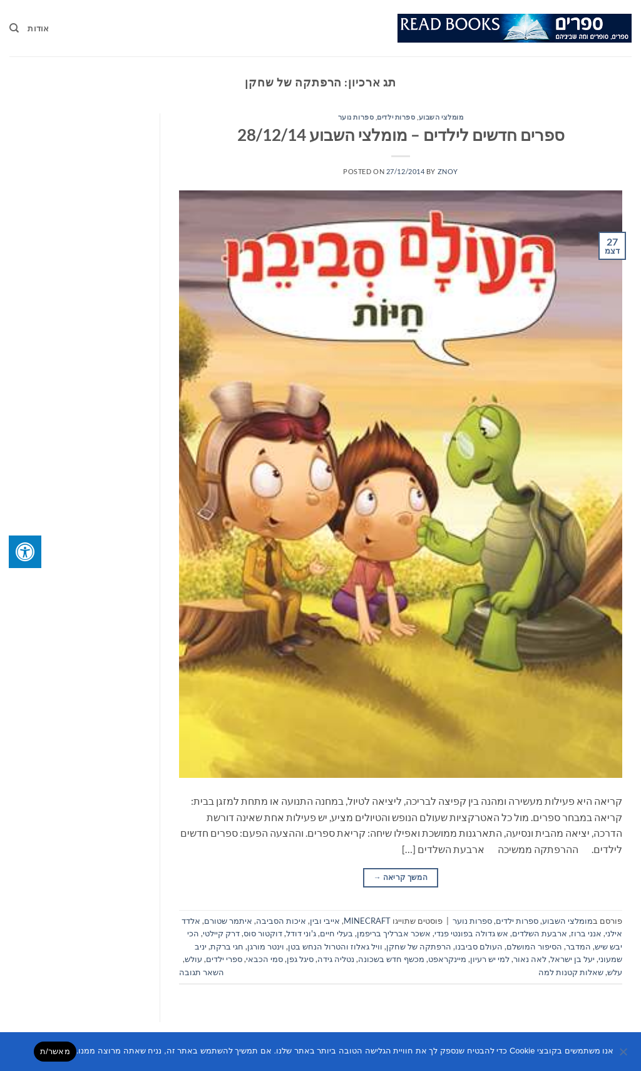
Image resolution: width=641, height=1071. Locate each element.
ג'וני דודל (301, 933)
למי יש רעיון (490, 959)
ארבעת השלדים (539, 933)
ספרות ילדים (396, 117)
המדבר (578, 946)
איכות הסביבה (281, 921)
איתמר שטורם (228, 921)
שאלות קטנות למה (570, 972)
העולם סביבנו (479, 946)
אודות (38, 28)
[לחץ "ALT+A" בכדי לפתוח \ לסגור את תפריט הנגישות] (25, 552)
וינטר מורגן (265, 946)
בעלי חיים (336, 933)
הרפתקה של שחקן (418, 946)
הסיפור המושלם (534, 946)
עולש (193, 959)
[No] (624, 1055)
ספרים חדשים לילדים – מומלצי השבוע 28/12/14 (401, 134)
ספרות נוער (356, 117)
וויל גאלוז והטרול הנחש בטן (335, 946)
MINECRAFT (367, 921)
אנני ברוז (586, 933)
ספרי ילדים (224, 959)
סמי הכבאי (264, 959)
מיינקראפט (447, 959)
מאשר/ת (55, 1051)
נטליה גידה (335, 959)
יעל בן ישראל (572, 959)
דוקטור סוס (263, 933)
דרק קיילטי (221, 933)
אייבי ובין (325, 921)
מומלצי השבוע (441, 117)
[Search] (14, 28)
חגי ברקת (227, 946)
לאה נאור (529, 959)
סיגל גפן (300, 959)
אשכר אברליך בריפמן (394, 933)
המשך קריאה (401, 877)
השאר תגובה (201, 972)
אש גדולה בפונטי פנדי (471, 933)
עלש (614, 972)
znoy (448, 171)
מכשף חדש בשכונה (391, 959)
